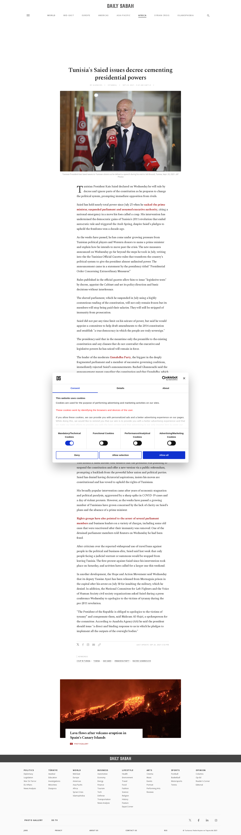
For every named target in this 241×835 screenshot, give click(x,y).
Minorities (52, 785)
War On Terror (30, 781)
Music (149, 777)
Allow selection (120, 455)
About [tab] (166, 388)
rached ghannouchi (142, 661)
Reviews (150, 792)
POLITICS (29, 770)
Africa (142, 15)
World (51, 15)
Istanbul (51, 774)
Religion (125, 795)
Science (125, 792)
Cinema (150, 774)
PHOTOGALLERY (81, 744)
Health (125, 774)
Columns (199, 774)
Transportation (104, 799)
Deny (77, 455)
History (125, 799)
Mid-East (69, 15)
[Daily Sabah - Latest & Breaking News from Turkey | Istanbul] (120, 6)
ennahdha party (122, 661)
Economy (101, 777)
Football (174, 774)
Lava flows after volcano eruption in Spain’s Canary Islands (99, 735)
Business (103, 770)
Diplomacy (28, 774)
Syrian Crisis (161, 15)
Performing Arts (153, 788)
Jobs (26, 830)
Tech (100, 792)
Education (52, 777)
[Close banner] (184, 378)
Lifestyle (127, 770)
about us (94, 830)
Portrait (150, 785)
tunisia (96, 661)
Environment (127, 777)
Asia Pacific (123, 15)
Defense (101, 795)
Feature (125, 803)
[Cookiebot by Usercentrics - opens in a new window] (164, 378)
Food (124, 785)
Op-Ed (198, 777)
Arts (149, 770)
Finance (101, 785)
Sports (175, 770)
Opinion (201, 770)
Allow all (164, 455)
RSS (165, 830)
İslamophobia (79, 795)
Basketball (175, 777)
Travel (124, 781)
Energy (100, 781)
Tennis (174, 785)
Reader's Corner (203, 781)
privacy (59, 830)
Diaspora (52, 788)
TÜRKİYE (53, 770)
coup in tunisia (83, 661)
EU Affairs (28, 785)
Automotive (102, 774)
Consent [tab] (75, 388)
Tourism (101, 788)
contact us (131, 830)
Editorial (199, 785)
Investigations (54, 781)
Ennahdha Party (120, 357)
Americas (103, 15)
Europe (86, 15)
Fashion (125, 788)
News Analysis (30, 788)
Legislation (28, 777)
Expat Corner (127, 806)
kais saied (107, 661)
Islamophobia (185, 15)
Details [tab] (120, 388)
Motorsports (176, 781)
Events (149, 781)
